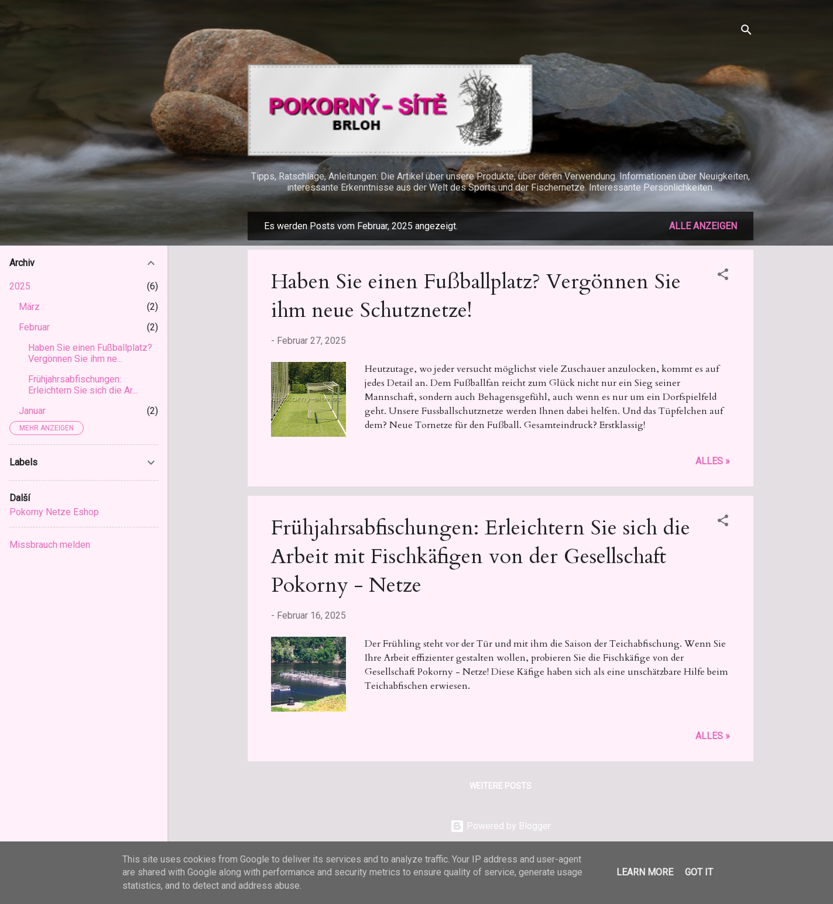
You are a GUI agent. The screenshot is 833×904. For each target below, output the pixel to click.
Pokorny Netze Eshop (54, 511)
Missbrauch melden (49, 544)
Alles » (712, 461)
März (29, 306)
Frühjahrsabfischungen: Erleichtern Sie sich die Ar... (83, 385)
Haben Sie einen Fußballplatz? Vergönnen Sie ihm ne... (90, 353)
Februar (34, 327)
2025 (19, 286)
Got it (699, 872)
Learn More (644, 872)
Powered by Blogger (500, 825)
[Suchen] (746, 32)
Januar (32, 410)
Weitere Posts (500, 786)
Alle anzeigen (703, 226)
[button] (723, 276)
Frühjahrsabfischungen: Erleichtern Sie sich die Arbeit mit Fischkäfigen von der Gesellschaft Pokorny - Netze (480, 556)
